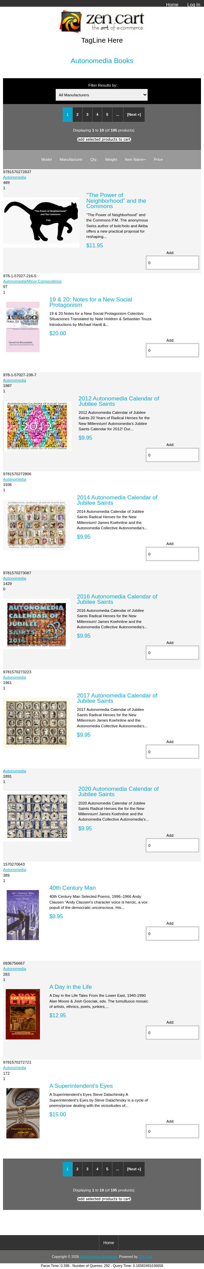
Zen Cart (145, 1257)
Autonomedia (14, 177)
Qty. (93, 159)
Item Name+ (135, 159)
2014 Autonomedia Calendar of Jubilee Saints (117, 500)
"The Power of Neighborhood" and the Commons (116, 200)
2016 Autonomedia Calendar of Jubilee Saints (117, 599)
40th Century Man (72, 887)
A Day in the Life (70, 986)
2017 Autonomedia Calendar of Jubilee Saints (117, 698)
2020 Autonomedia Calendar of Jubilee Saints (118, 791)
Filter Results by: (102, 85)
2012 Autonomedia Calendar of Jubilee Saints (119, 401)
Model (46, 159)
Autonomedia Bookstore (98, 1257)
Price (158, 159)
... (117, 114)
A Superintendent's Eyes (81, 1085)
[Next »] (134, 114)
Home (172, 4)
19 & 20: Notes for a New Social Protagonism (90, 302)
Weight (111, 159)
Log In (193, 4)
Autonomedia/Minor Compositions (32, 281)
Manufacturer (71, 159)
